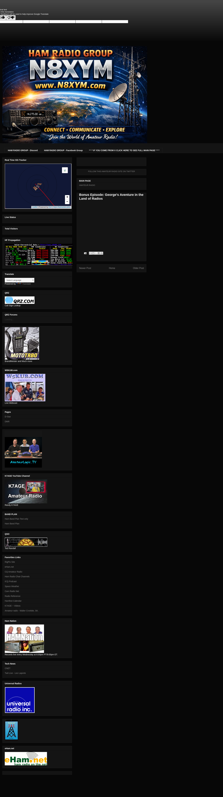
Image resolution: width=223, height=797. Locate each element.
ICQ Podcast (11, 581)
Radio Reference (12, 596)
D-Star (8, 416)
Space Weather (12, 586)
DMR (7, 421)
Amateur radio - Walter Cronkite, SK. (22, 610)
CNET (7, 668)
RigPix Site (10, 562)
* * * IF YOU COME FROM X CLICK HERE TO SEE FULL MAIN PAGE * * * (124, 150)
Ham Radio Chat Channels (17, 576)
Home (112, 268)
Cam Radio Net (12, 591)
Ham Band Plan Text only (16, 519)
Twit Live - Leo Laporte (15, 673)
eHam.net (9, 567)
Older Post (138, 268)
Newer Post (85, 268)
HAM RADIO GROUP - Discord (23, 150)
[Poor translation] (11, 17)
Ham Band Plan (12, 523)
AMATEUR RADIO (87, 185)
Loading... (9, 319)
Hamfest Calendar (13, 601)
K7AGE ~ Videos (12, 606)
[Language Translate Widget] (19, 280)
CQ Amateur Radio (13, 572)
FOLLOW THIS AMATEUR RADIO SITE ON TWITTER (111, 171)
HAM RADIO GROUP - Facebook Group (63, 150)
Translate (23, 284)
